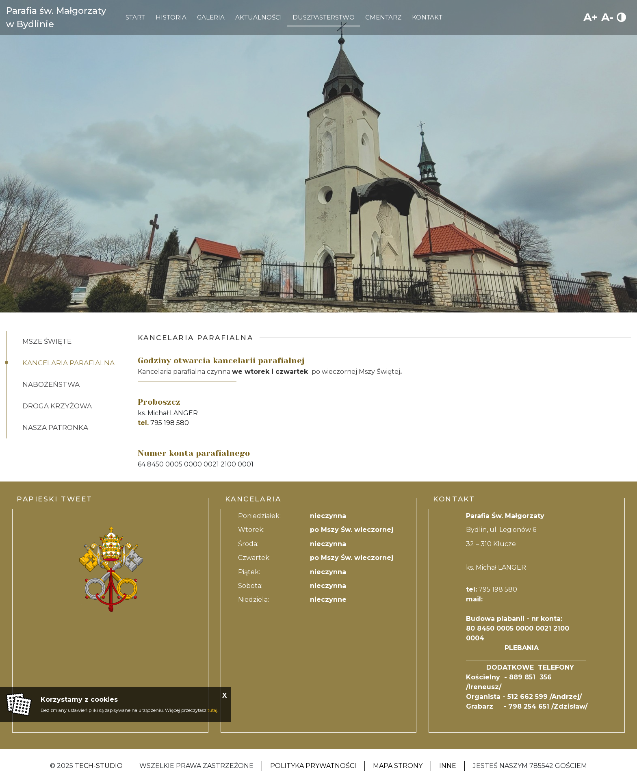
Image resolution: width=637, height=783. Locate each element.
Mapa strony (397, 766)
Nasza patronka (55, 427)
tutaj (212, 710)
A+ (590, 17)
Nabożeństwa (51, 384)
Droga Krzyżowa (57, 406)
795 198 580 (169, 423)
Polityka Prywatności (313, 766)
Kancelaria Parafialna (68, 363)
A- (607, 17)
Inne (447, 766)
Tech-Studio (99, 766)
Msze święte (47, 341)
